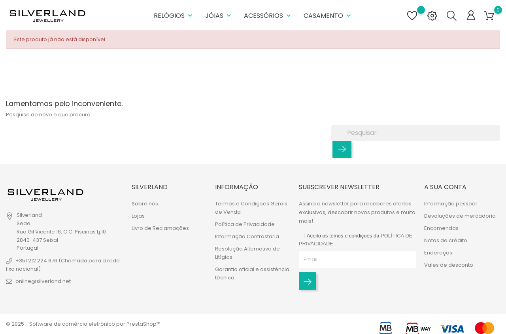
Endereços (438, 252)
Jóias (219, 15)
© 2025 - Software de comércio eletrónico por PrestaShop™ (83, 324)
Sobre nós (145, 203)
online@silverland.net (43, 281)
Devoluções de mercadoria (460, 216)
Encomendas (441, 228)
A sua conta (445, 187)
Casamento (328, 15)
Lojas (138, 216)
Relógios (174, 15)
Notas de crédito (445, 240)
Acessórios (268, 15)
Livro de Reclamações (160, 228)
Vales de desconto (448, 265)
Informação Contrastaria (247, 236)
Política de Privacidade (245, 224)
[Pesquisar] (415, 133)
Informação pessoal (450, 203)
